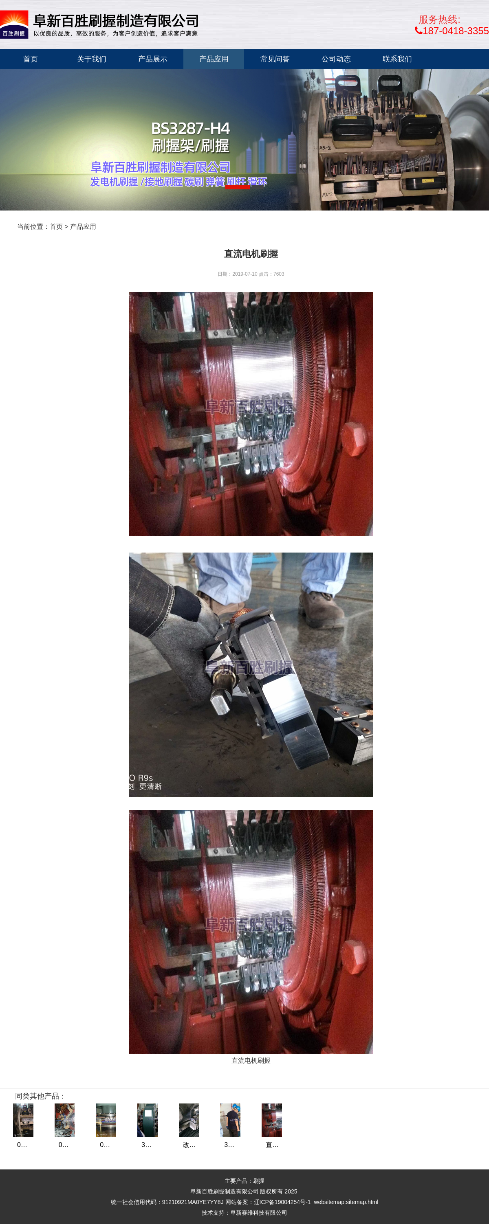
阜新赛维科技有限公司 (258, 1212)
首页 (56, 226)
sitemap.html (362, 1202)
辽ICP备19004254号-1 (282, 1202)
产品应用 (83, 226)
